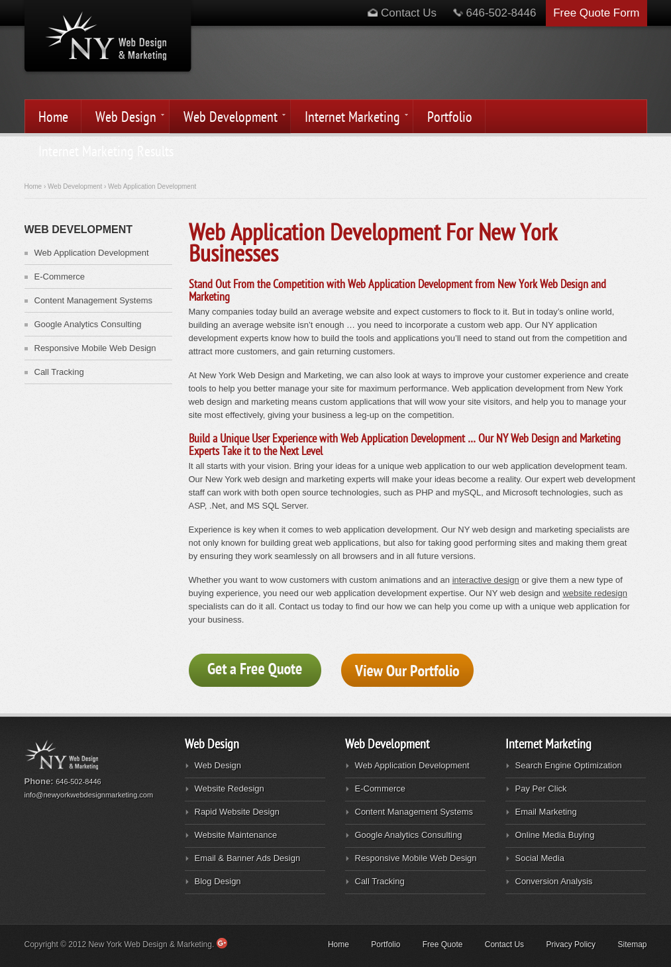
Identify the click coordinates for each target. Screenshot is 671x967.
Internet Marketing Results (106, 151)
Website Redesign (229, 788)
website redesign (594, 593)
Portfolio (449, 117)
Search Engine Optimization (568, 765)
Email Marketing (546, 812)
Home (53, 117)
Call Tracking (59, 372)
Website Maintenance (236, 835)
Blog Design (218, 881)
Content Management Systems (93, 300)
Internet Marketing (350, 118)
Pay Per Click (541, 788)
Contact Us (402, 13)
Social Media (539, 858)
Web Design (123, 118)
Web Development (228, 118)
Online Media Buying (555, 835)
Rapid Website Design (237, 812)
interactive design (485, 580)
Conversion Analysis (554, 881)
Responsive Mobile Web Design (95, 348)
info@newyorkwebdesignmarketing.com (89, 795)
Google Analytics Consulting (88, 324)
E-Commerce (59, 276)
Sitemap (631, 944)
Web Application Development (91, 253)
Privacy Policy (570, 944)
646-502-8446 (503, 13)
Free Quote (443, 944)
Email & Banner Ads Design (248, 858)
